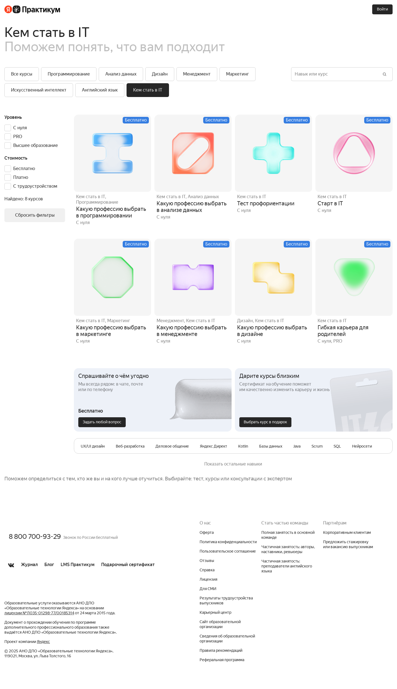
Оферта (207, 532)
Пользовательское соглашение (228, 551)
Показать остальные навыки (233, 464)
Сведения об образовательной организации (227, 638)
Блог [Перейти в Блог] (49, 564)
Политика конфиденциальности (228, 542)
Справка (207, 570)
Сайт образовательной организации (220, 624)
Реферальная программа (222, 660)
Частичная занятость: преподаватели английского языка (286, 566)
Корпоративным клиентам (347, 532)
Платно (20, 177)
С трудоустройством (35, 186)
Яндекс (43, 641)
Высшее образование (35, 145)
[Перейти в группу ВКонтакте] (11, 572)
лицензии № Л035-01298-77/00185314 (39, 613)
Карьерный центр (215, 612)
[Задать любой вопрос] (102, 422)
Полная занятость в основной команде (288, 535)
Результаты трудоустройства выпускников (226, 600)
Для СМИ (208, 588)
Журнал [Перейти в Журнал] (29, 564)
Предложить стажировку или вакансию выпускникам (348, 544)
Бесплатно (24, 168)
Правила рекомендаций (221, 650)
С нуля (20, 127)
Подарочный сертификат (128, 564)
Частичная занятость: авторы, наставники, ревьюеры (288, 549)
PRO (17, 136)
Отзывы (207, 560)
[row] (92, 446)
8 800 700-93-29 (35, 536)
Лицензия (208, 579)
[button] (21, 74)
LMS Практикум (78, 564)
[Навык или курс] (336, 74)
